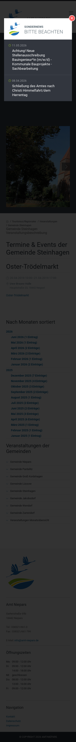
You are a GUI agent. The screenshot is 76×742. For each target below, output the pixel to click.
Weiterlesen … (38, 58)
